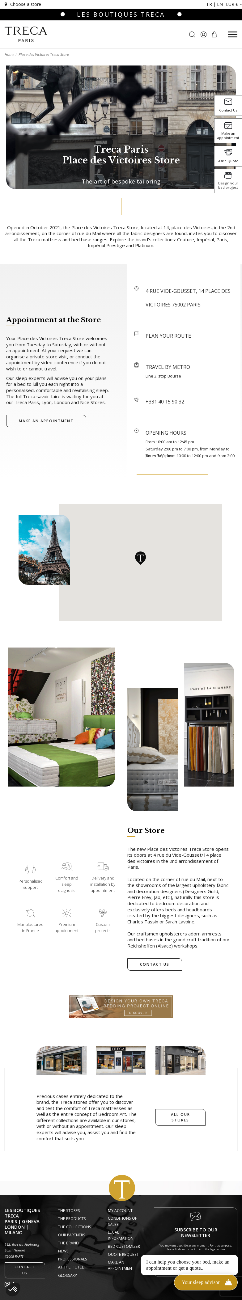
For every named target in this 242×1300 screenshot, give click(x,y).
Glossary (67, 1275)
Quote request (123, 1254)
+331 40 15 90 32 (165, 401)
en (220, 4)
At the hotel (71, 1267)
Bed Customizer (124, 1246)
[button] (13, 1289)
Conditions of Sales (122, 1221)
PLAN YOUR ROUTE (168, 335)
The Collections (74, 1227)
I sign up (196, 1262)
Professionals (72, 1259)
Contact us (25, 1270)
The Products (72, 1218)
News (63, 1251)
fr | (212, 4)
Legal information (121, 1235)
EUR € (234, 4)
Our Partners (71, 1235)
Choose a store (22, 4)
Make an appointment (121, 1265)
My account (120, 1210)
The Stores (69, 1210)
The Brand (68, 1243)
